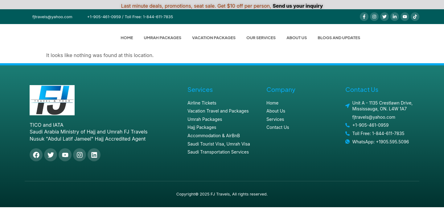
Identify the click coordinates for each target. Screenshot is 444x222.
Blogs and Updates (339, 37)
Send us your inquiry (298, 6)
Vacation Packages (214, 37)
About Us (296, 37)
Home (127, 37)
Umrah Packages (163, 37)
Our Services (261, 37)
